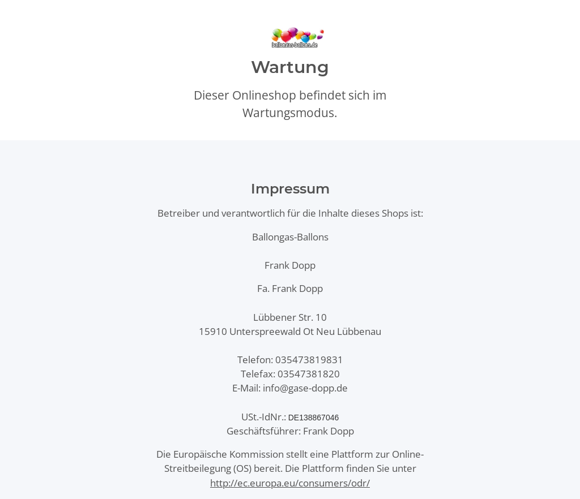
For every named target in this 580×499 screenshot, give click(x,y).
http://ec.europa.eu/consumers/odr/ (290, 482)
